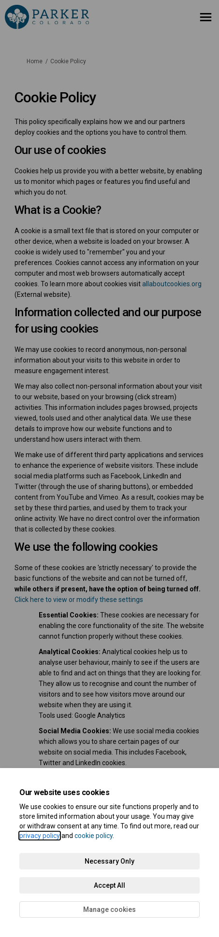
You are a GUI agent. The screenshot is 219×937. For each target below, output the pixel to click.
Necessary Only (109, 861)
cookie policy (93, 835)
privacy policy (39, 835)
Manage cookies (109, 909)
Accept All (109, 885)
